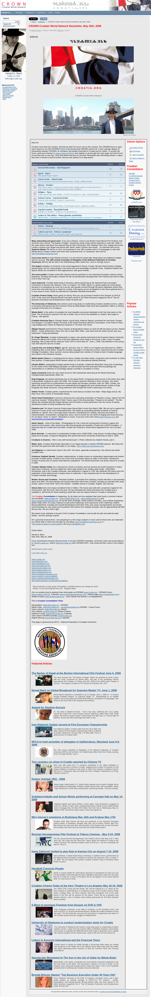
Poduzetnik (136, 256)
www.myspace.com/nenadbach (45, 576)
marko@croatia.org (51, 607)
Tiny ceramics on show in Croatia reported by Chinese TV (66, 762)
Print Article (136, 151)
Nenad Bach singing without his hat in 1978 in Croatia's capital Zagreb (139, 350)
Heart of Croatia (8, 95)
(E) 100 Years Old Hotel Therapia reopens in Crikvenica (138, 363)
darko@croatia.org (52, 609)
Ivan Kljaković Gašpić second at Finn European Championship (69, 724)
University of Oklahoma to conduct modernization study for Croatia (72, 922)
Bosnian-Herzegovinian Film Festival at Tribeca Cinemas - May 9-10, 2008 (76, 834)
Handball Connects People (48, 868)
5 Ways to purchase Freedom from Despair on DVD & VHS (67, 905)
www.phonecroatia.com (41, 568)
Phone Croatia (7, 92)
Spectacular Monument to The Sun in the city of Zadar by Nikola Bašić (74, 957)
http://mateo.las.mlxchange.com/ (90, 446)
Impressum (41, 13)
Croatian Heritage (135, 182)
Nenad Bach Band (9, 90)
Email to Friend (137, 147)
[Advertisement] (136, 284)
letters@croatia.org (64, 543)
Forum (57, 13)
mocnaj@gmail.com (53, 618)
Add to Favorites (138, 155)
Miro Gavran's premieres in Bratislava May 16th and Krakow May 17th (74, 817)
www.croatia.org (90, 592)
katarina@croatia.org (55, 613)
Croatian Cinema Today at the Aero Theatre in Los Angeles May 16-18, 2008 (77, 885)
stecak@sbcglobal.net (70, 607)
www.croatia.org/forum (41, 594)
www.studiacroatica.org (54, 596)
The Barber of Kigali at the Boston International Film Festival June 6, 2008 (76, 673)
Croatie (131, 185)
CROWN (132, 173)
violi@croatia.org (65, 616)
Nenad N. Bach (36, 30)
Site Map (18, 13)
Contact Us (30, 13)
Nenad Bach (7, 97)
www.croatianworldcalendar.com (73, 594)
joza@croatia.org (50, 611)
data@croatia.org (41, 543)
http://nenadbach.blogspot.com (44, 574)
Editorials (41, 22)
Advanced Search (9, 26)
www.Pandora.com (107, 417)
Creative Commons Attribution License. (113, 991)
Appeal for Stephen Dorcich (48, 707)
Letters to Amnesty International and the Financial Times (66, 940)
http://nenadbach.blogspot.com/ (45, 254)
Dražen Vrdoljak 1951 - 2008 (48, 779)
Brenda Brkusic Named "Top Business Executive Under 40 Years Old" (74, 974)
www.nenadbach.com (41, 564)
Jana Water (6, 94)
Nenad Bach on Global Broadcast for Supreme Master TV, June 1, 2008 (74, 690)
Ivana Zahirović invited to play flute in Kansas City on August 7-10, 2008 (75, 851)
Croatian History (134, 180)
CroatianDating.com (9, 87)
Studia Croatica (134, 178)
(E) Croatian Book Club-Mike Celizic (138, 329)
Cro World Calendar (136, 176)
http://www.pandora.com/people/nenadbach (50, 581)
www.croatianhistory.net (108, 594)
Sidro (4, 99)
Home (34, 22)
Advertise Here (136, 261)
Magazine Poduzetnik (10, 89)
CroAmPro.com (136, 202)
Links (50, 13)
